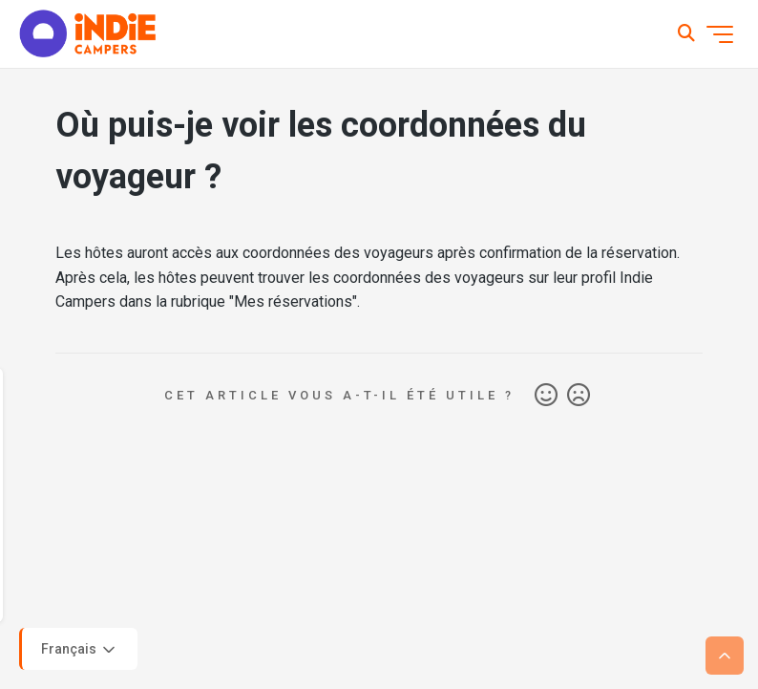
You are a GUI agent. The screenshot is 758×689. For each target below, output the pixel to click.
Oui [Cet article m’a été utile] (546, 395)
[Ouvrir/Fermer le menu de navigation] (720, 34)
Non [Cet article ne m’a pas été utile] (578, 395)
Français (79, 649)
